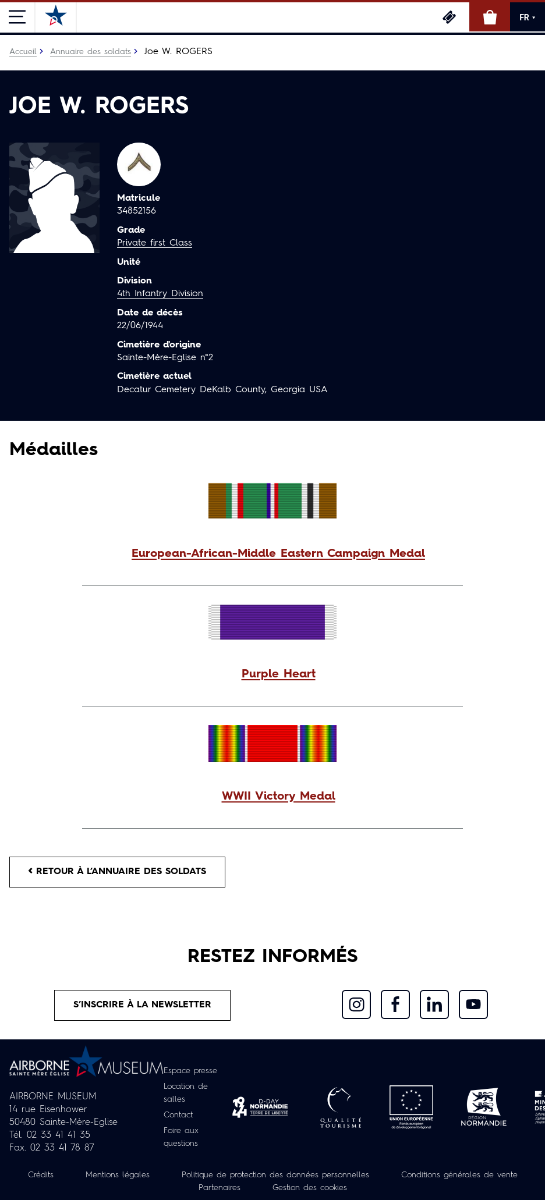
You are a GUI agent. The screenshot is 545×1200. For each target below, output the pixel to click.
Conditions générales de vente (459, 1175)
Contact (178, 1115)
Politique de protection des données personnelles (275, 1175)
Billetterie (449, 16)
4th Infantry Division (160, 294)
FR (527, 17)
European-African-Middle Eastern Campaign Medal (278, 554)
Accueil (23, 52)
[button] (272, 554)
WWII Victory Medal (278, 797)
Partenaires (219, 1188)
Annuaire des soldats (90, 52)
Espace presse (190, 1071)
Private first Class (154, 243)
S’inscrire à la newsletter (142, 1005)
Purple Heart (279, 674)
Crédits (41, 1175)
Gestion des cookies (309, 1188)
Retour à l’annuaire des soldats (117, 871)
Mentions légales (118, 1175)
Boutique (489, 16)
